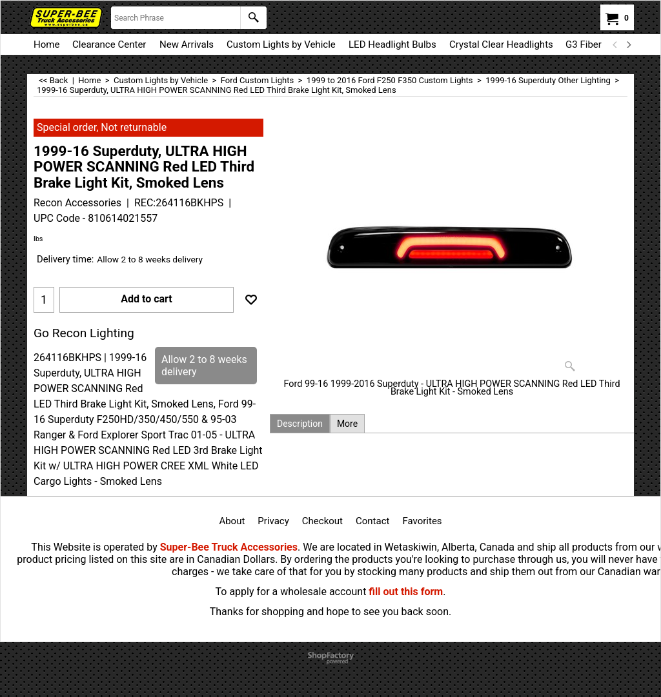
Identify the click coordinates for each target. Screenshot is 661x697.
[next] (628, 44)
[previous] (615, 44)
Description (300, 423)
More (347, 423)
